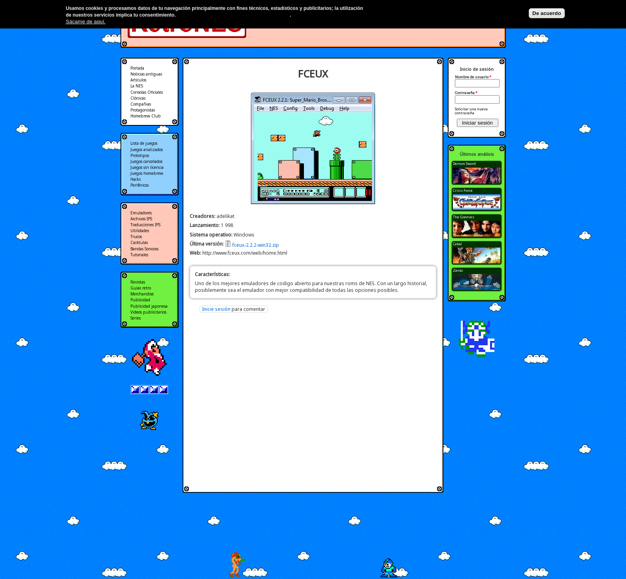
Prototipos (139, 155)
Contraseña (466, 93)
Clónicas (137, 98)
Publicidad (140, 300)
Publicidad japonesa (149, 306)
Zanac (458, 270)
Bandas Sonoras (144, 249)
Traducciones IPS (145, 224)
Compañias (140, 104)
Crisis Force (463, 190)
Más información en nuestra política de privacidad (233, 15)
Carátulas (139, 242)
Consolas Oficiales (146, 92)
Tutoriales (139, 254)
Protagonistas (142, 110)
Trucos (136, 236)
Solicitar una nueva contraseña (471, 110)
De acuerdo (546, 13)
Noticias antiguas (146, 74)
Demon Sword (464, 163)
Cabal (457, 243)
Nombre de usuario (473, 77)
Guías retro (140, 288)
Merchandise (142, 294)
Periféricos (139, 185)
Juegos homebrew (146, 173)
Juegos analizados (146, 149)
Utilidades (139, 230)
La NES (136, 86)
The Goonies (463, 216)
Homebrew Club (145, 116)
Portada (137, 68)
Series (135, 318)
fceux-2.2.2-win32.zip (255, 245)
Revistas (137, 282)
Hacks (135, 179)
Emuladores (141, 213)
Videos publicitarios (148, 312)
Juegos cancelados (146, 161)
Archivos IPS (141, 218)
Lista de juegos (143, 143)
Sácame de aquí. (86, 22)
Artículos (138, 80)
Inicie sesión (216, 309)
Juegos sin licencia (147, 167)
